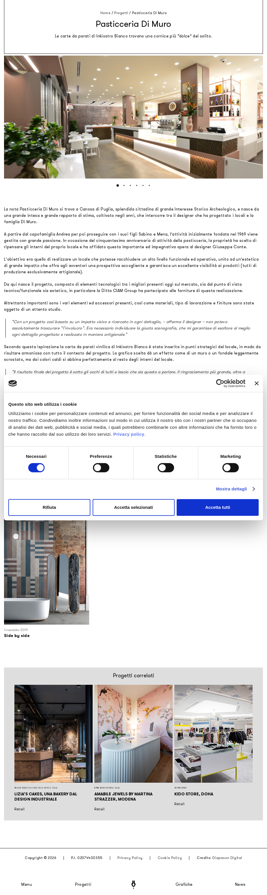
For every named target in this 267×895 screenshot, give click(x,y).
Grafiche (184, 884)
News (240, 884)
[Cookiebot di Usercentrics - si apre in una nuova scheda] (220, 383)
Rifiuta (49, 507)
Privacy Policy (129, 858)
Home (105, 13)
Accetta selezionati (133, 507)
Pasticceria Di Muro (149, 13)
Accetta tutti (217, 507)
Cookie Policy (170, 858)
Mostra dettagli (231, 488)
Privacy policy (128, 434)
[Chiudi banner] (257, 383)
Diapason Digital (227, 858)
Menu (26, 884)
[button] (118, 185)
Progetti (83, 884)
